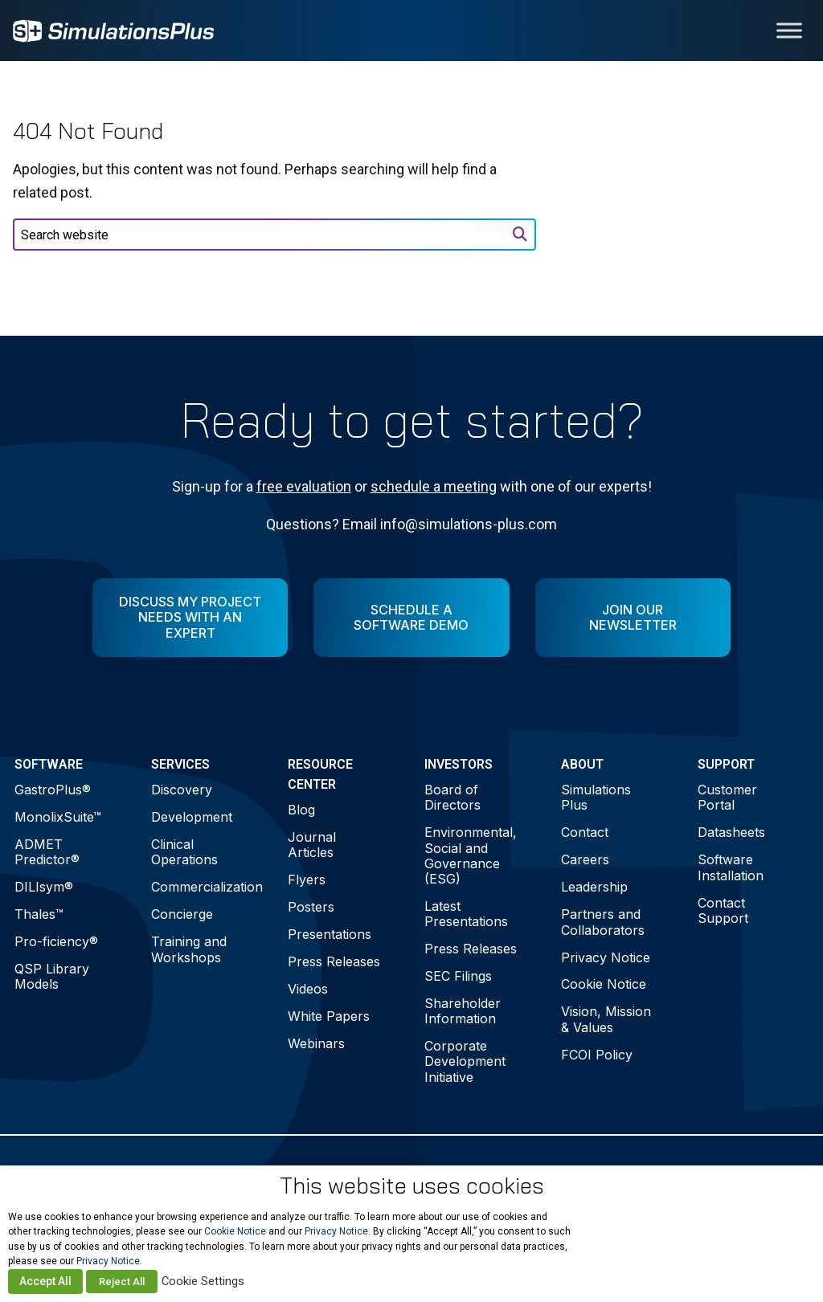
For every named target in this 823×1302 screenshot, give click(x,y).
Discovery (181, 790)
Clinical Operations (184, 851)
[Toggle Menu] (789, 30)
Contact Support (723, 910)
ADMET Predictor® (47, 851)
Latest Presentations (466, 913)
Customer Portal (727, 797)
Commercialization (206, 887)
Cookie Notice (603, 984)
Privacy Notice (605, 957)
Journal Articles (312, 844)
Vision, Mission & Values (606, 1019)
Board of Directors (452, 797)
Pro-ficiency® (56, 941)
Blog (301, 810)
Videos (308, 989)
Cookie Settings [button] (203, 1281)
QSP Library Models (51, 976)
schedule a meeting (434, 486)
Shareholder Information (462, 1010)
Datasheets (731, 832)
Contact (584, 832)
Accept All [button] (45, 1281)
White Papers (329, 1016)
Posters (311, 907)
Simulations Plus (596, 797)
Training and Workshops (189, 949)
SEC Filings (458, 976)
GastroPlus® (52, 790)
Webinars (316, 1043)
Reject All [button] (122, 1281)
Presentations (329, 934)
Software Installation (731, 867)
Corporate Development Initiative (465, 1061)
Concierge (182, 914)
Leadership (594, 887)
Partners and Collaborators (603, 921)
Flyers (307, 879)
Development (191, 817)
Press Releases (334, 961)
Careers (585, 859)
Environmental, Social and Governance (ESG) (470, 855)
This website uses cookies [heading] (412, 1185)
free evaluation (303, 486)
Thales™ (38, 914)
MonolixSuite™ (57, 817)
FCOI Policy (597, 1055)
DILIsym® (43, 887)
